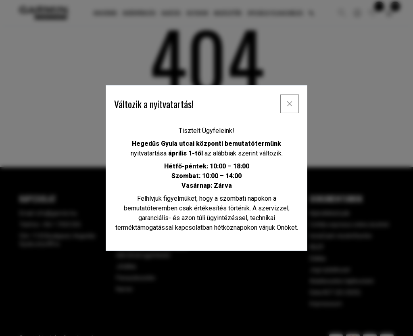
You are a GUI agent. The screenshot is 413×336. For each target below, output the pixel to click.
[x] (289, 103)
